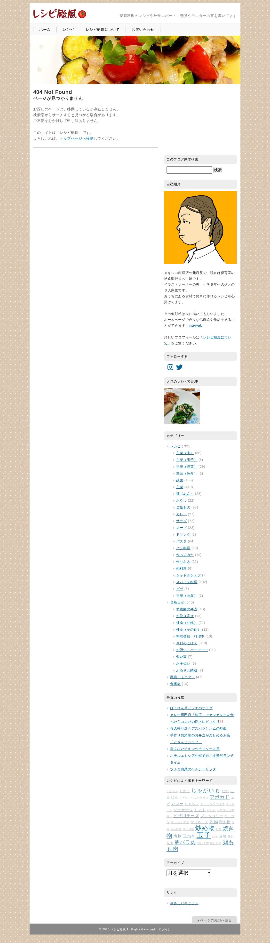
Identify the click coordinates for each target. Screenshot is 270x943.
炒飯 (219, 829)
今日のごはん (187, 643)
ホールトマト (180, 822)
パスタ (181, 541)
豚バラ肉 (185, 842)
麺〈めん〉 (185, 494)
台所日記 (177, 602)
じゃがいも (206, 790)
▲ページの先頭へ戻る (214, 920)
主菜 (179, 487)
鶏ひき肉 (203, 843)
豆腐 (222, 836)
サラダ (181, 521)
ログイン (165, 929)
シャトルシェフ (188, 575)
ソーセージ (183, 810)
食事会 (175, 684)
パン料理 (183, 548)
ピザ (179, 589)
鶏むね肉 (216, 843)
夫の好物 (176, 829)
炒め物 (205, 828)
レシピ (68, 29)
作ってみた (185, 555)
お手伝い (183, 663)
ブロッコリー (211, 816)
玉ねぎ (189, 836)
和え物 (224, 822)
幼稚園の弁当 (187, 609)
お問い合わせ (143, 29)
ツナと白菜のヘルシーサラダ (193, 769)
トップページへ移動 (77, 138)
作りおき (183, 562)
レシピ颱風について (103, 29)
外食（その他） (188, 629)
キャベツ (191, 804)
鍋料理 (181, 568)
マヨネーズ (199, 822)
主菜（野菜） (187, 466)
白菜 (215, 836)
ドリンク (183, 534)
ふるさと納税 (187, 670)
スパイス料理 (187, 582)
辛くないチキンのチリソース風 (195, 749)
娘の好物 (188, 829)
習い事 (181, 657)
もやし (184, 797)
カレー (181, 514)
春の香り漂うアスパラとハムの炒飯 (198, 728)
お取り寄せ (185, 616)
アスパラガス (199, 797)
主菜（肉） (185, 453)
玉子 (204, 835)
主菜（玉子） (187, 460)
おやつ (181, 500)
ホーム (45, 29)
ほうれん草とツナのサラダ (191, 708)
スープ (181, 528)
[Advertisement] (200, 119)
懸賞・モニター (182, 677)
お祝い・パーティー (192, 650)
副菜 (179, 480)
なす (225, 791)
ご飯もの (183, 507)
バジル (211, 810)
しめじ (185, 791)
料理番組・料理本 (190, 636)
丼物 (213, 822)
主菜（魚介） (187, 473)
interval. (195, 325)
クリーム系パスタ (212, 804)
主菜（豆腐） (187, 595)
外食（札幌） (187, 623)
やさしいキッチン (184, 903)
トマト (200, 810)
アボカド (220, 797)
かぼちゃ (172, 791)
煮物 (178, 836)
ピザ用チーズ (186, 816)
